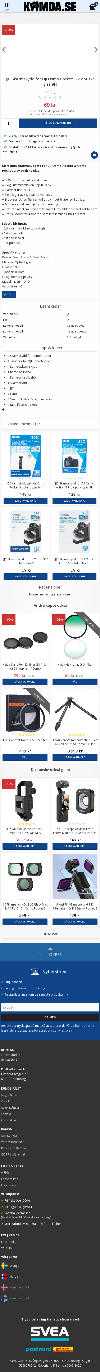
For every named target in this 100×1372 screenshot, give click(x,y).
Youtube (7, 1248)
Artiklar (6, 1172)
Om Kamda (9, 1136)
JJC (55, 92)
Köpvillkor (7, 1101)
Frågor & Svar (10, 1095)
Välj (74, 681)
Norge (9, 1276)
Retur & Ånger (10, 1107)
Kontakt (6, 1114)
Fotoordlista (9, 1179)
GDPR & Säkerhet (13, 1154)
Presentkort (8, 1120)
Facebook (8, 1242)
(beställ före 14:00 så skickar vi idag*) (27, 1217)
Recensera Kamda (13, 1148)
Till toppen (50, 952)
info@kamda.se (11, 1055)
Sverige (10, 1265)
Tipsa (9, 294)
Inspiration (8, 1185)
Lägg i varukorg (58, 123)
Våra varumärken (12, 1142)
